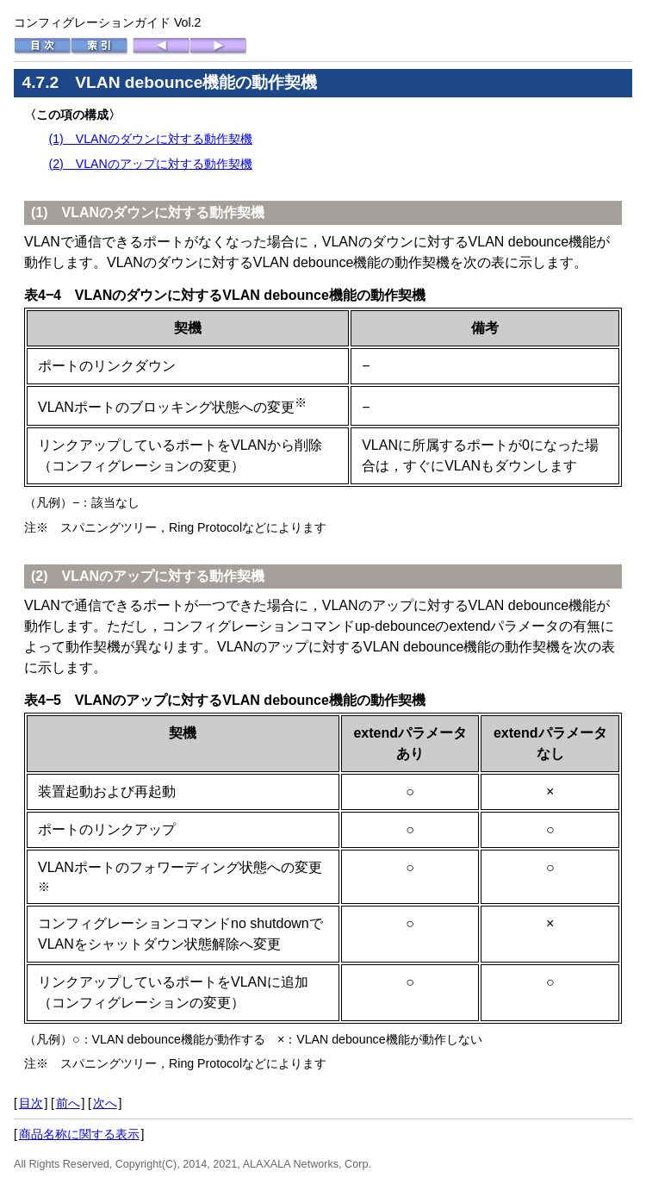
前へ (68, 1103)
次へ (105, 1103)
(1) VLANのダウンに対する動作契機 (150, 139)
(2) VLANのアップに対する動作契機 (150, 164)
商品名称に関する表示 (79, 1134)
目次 (31, 1103)
